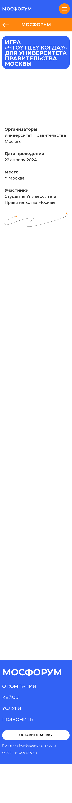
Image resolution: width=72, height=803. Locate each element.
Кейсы (11, 697)
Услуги (11, 708)
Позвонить (17, 719)
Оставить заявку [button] (36, 735)
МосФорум (32, 672)
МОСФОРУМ (17, 9)
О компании (19, 686)
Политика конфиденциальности (29, 745)
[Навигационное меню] (64, 8)
